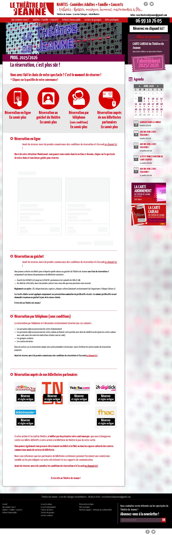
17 (153, 104)
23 (148, 109)
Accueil (4, 504)
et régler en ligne (25, 397)
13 (136, 104)
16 (148, 104)
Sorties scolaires (47, 516)
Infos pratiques (84, 507)
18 (157, 104)
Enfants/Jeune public (9, 513)
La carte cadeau (46, 504)
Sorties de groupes (47, 513)
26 (161, 109)
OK (163, 520)
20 (136, 109)
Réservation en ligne (86, 504)
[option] (149, 47)
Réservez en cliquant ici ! (148, 29)
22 (144, 109)
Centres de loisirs (47, 510)
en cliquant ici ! (92, 355)
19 (161, 104)
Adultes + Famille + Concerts (12, 510)
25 (157, 109)
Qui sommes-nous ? (9, 507)
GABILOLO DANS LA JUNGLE (150, 122)
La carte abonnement (48, 507)
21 (140, 109)
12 (161, 98)
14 (140, 104)
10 (153, 98)
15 (144, 104)
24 (153, 109)
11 (157, 98)
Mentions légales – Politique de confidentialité (95, 510)
